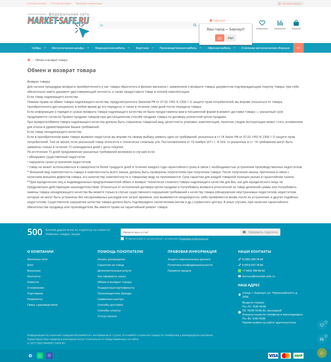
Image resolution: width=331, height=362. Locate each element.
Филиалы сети (37, 259)
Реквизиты (35, 299)
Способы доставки (60, 3)
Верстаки (142, 48)
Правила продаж (179, 270)
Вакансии (34, 270)
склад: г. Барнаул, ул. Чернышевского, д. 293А (270, 295)
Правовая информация (89, 3)
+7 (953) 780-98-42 (253, 270)
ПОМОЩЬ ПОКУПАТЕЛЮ (120, 251)
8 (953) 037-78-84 (252, 265)
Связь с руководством (42, 305)
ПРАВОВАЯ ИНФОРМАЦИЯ (192, 251)
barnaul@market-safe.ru (258, 276)
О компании (35, 287)
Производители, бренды (115, 293)
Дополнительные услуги (114, 270)
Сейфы (36, 48)
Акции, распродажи (111, 259)
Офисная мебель (219, 48)
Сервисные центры (111, 299)
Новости (33, 282)
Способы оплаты (36, 3)
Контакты (34, 276)
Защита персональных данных (189, 259)
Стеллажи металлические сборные (265, 48)
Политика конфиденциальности (190, 265)
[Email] (180, 232)
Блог (30, 265)
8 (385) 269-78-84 (252, 259)
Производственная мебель (178, 48)
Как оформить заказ (112, 276)
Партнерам (35, 293)
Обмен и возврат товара (115, 282)
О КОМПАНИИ (40, 251)
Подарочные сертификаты (116, 287)
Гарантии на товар (111, 265)
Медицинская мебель (110, 48)
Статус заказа (107, 316)
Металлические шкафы (68, 48)
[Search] (148, 25)
